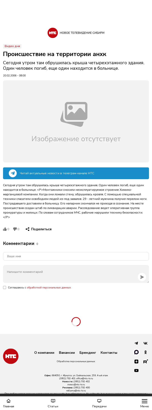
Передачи (99, 403)
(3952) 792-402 (81, 381)
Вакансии (67, 353)
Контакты (109, 353)
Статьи (53, 403)
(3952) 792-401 (67, 378)
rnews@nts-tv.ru (76, 384)
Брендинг (88, 353)
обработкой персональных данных (49, 287)
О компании (44, 353)
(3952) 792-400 (81, 387)
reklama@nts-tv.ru (76, 390)
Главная (8, 403)
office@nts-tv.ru (84, 378)
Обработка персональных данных (76, 361)
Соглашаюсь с (39, 287)
